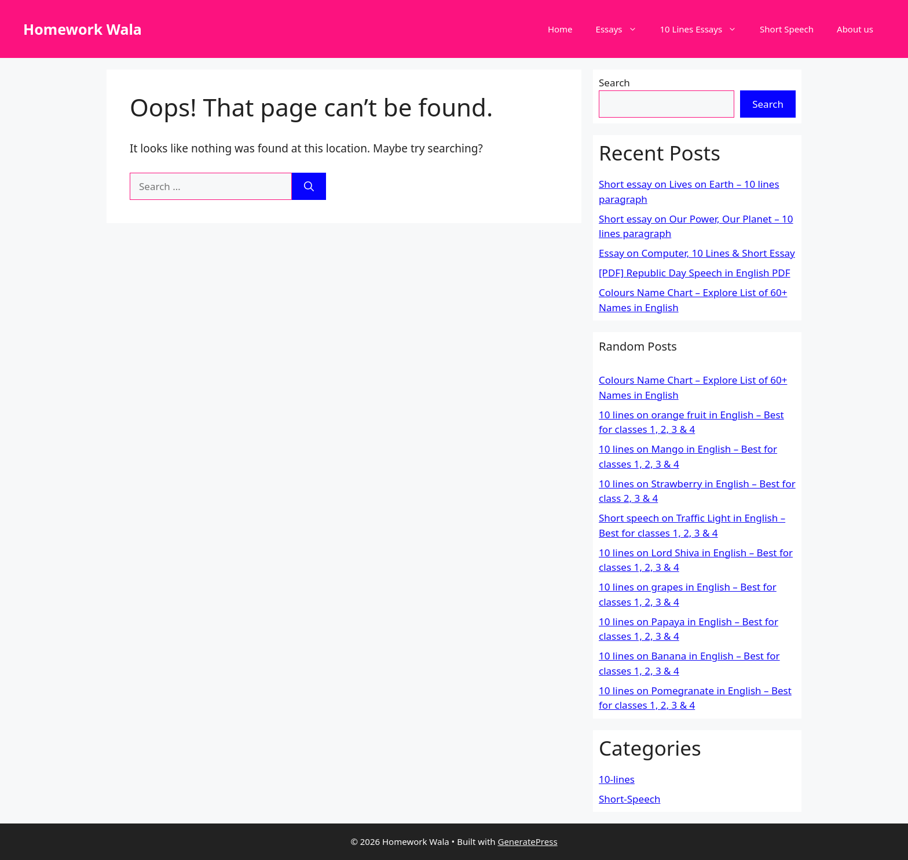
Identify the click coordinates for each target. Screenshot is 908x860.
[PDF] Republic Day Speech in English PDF (694, 272)
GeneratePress (527, 841)
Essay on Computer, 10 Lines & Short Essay (697, 253)
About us (855, 29)
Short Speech (787, 29)
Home (560, 29)
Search (614, 82)
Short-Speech (629, 799)
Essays (622, 29)
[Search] (309, 187)
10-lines (617, 779)
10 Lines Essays (704, 29)
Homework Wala (82, 29)
